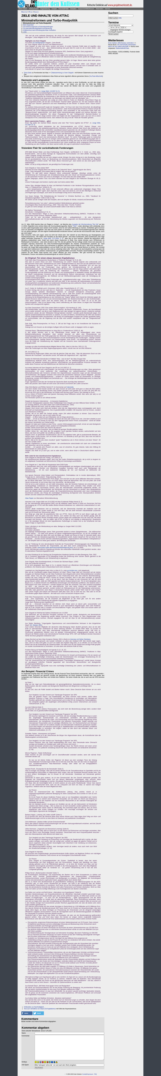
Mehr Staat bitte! (28, 25)
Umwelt (54, 9)
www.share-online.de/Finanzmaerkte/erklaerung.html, (55, 547)
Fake (74, 226)
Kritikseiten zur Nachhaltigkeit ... (34, 1007)
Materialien (99, 9)
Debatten (73, 9)
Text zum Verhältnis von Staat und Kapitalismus (40, 1009)
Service (107, 9)
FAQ (95, 1074)
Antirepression (34, 9)
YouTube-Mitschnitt (95, 76)
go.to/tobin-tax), (72, 570)
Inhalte (36, 12)
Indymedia (70, 387)
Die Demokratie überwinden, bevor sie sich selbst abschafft (122, 45)
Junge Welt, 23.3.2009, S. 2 (53, 238)
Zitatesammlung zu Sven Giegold (62, 73)
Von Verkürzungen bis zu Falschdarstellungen (38, 27)
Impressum (90, 1074)
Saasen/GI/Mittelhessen (86, 9)
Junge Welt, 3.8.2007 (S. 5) (50, 91)
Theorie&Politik (63, 9)
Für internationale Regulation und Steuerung (37, 28)
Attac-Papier (29, 498)
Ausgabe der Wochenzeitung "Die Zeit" (85, 224)
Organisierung (45, 9)
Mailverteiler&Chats (122, 48)
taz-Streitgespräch (39, 43)
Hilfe (120, 18)
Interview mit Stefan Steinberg (80, 639)
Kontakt (84, 1074)
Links (25, 32)
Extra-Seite (27, 73)
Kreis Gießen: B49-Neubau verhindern (121, 43)
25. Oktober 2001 (36, 625)
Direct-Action (22, 9)
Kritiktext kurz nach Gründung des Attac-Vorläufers (39, 30)
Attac (30, 12)
